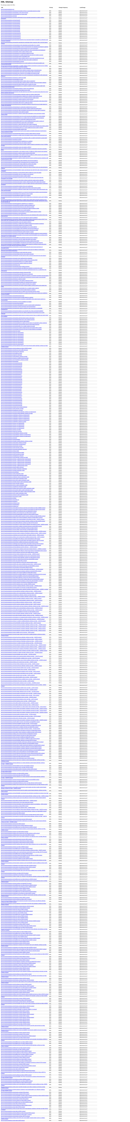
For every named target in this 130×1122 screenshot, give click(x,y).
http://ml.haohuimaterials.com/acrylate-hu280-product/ (13, 1068)
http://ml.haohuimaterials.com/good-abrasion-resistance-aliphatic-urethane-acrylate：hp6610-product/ (23, 630)
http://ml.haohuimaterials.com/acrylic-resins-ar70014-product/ (14, 919)
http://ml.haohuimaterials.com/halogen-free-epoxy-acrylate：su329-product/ (17, 680)
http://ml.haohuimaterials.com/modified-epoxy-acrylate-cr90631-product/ (17, 933)
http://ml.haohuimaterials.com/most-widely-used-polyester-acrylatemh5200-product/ (19, 529)
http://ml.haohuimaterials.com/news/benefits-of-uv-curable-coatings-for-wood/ (18, 326)
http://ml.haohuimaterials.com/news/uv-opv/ (10, 264)
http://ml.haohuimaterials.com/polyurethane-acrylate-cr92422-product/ (16, 974)
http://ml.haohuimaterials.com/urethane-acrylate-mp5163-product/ (15, 978)
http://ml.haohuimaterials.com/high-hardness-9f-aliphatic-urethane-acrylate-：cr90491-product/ (21, 641)
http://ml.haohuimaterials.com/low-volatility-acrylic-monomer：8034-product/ (17, 632)
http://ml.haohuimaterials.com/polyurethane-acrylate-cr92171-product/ (16, 899)
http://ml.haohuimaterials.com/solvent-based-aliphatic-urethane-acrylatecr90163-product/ (20, 557)
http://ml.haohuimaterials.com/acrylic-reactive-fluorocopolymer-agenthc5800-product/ (19, 559)
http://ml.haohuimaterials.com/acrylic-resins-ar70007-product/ (14, 909)
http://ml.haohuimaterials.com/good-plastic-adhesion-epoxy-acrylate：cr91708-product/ (20, 691)
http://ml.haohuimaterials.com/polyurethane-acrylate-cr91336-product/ (16, 1060)
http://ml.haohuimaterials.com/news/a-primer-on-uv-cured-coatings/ (15, 210)
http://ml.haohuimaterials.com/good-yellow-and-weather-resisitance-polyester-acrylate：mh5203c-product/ (24, 712)
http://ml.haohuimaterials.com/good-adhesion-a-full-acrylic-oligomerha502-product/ (19, 562)
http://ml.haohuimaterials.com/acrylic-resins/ (10, 331)
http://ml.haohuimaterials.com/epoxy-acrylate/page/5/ (12, 423)
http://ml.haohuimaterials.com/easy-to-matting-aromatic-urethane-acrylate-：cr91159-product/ (21, 642)
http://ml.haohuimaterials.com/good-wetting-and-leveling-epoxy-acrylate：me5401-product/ (21, 693)
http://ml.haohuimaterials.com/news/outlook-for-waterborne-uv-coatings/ (16, 141)
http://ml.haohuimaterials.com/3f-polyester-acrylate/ (12, 447)
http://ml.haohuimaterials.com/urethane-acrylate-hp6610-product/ (15, 956)
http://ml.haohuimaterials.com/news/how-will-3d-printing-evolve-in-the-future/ (17, 317)
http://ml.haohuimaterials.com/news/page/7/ (10, 25)
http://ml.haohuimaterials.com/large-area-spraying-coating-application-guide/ (17, 488)
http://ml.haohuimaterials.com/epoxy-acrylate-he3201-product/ (14, 773)
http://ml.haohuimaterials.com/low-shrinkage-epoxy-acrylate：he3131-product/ (18, 669)
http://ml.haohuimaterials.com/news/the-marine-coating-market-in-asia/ (16, 51)
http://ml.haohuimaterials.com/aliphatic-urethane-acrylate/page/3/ (15, 418)
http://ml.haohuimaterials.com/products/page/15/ (11, 366)
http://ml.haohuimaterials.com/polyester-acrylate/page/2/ (13, 444)
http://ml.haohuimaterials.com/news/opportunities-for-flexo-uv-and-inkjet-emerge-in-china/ (20, 10)
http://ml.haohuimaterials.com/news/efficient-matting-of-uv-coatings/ (16, 195)
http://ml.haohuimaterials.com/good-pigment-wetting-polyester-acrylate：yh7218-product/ (20, 728)
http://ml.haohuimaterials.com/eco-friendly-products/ (12, 483)
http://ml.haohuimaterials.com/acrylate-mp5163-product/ (13, 1103)
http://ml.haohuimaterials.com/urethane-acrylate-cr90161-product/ (15, 1057)
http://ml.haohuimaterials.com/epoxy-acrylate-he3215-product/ (14, 781)
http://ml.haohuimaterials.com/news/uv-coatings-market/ (13, 278)
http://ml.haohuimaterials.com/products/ (9, 361)
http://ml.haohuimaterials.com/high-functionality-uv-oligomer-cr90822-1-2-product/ (19, 1009)
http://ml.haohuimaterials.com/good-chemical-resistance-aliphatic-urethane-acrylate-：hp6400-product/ (23, 624)
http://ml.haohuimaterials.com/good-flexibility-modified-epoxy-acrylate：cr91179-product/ (20, 658)
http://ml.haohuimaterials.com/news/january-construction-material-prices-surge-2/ (19, 106)
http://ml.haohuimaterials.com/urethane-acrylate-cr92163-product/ (15, 992)
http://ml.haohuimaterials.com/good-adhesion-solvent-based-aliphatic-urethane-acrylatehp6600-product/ (23, 811)
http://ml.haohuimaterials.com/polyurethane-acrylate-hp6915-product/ (16, 989)
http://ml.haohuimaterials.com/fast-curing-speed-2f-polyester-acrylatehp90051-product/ (20, 565)
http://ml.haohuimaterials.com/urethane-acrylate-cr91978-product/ (15, 1032)
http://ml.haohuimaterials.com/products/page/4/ (11, 367)
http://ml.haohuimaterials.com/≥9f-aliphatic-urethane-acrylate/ (14, 457)
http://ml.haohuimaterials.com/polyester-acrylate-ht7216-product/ (15, 1034)
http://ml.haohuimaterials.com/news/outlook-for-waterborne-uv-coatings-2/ (17, 203)
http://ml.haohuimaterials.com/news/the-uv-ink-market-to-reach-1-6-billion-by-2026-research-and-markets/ (24, 151)
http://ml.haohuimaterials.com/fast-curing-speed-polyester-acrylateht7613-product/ (19, 733)
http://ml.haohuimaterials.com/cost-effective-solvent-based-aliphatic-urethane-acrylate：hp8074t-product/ (24, 809)
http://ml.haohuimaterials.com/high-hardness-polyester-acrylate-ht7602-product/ (18, 735)
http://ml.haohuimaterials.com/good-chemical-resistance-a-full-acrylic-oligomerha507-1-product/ (22, 580)
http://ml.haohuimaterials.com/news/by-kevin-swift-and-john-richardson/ (16, 258)
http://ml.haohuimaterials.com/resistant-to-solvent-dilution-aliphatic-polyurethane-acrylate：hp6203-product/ (24, 524)
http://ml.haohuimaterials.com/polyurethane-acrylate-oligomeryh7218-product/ (18, 1070)
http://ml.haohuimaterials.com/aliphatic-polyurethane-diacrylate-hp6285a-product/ (19, 947)
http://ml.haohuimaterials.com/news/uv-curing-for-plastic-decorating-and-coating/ (18, 239)
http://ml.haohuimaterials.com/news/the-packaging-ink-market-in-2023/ (16, 225)
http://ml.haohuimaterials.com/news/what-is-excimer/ (12, 61)
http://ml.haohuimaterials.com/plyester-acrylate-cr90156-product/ (15, 1049)
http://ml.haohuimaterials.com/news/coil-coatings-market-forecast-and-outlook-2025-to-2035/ (21, 327)
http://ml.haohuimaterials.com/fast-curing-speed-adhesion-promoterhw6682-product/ (19, 751)
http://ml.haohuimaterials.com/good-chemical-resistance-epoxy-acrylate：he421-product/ (20, 671)
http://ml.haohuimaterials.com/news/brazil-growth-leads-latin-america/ (16, 252)
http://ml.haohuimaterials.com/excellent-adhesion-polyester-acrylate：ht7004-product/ (20, 704)
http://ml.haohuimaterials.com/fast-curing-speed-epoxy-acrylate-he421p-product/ (18, 512)
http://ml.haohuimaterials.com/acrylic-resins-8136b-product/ (14, 912)
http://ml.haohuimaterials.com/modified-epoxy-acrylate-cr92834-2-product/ (17, 1054)
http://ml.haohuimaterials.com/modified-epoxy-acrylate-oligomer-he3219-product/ (18, 891)
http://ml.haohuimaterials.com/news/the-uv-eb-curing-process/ (14, 12)
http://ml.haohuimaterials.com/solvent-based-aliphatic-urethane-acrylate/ (17, 413)
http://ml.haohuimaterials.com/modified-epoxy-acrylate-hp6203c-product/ (17, 1102)
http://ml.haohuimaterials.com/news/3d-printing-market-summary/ (15, 266)
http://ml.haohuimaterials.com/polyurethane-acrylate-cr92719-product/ (16, 1000)
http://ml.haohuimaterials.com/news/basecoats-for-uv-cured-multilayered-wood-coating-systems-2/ (22, 121)
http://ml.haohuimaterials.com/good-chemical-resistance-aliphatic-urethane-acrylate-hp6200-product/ (23, 521)
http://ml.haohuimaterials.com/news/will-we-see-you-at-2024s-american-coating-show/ (20, 97)
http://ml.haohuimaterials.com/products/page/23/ (11, 369)
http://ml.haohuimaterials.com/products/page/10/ (11, 387)
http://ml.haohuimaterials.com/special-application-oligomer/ (14, 449)
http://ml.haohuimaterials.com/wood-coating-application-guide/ (14, 494)
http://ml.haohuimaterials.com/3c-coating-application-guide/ (14, 493)
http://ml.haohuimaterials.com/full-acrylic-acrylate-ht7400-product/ (15, 1037)
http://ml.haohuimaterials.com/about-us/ (9, 506)
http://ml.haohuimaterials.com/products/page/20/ (11, 372)
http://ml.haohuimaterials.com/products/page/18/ (11, 379)
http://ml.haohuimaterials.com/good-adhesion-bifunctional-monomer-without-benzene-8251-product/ (23, 753)
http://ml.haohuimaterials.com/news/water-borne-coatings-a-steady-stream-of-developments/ (21, 70)
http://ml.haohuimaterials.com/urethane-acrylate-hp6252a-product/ (15, 907)
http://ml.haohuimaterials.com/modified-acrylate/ (11, 353)
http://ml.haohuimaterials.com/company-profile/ (11, 496)
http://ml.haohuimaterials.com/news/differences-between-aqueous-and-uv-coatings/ (19, 237)
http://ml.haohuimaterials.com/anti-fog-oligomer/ (11, 354)
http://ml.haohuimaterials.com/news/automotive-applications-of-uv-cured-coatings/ (19, 226)
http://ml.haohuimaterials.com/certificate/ (10, 472)
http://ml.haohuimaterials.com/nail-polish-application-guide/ (14, 475)
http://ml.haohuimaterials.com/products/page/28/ (11, 405)
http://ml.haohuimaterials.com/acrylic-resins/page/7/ (12, 342)
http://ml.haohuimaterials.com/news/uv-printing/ (11, 139)
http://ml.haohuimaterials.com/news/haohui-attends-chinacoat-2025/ (16, 272)
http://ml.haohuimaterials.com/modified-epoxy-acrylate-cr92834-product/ (17, 1080)
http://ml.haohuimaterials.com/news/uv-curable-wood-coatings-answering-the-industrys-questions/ (22, 223)
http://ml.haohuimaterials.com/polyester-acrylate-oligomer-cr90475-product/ (17, 1014)
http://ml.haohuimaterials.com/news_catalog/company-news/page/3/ (16, 460)
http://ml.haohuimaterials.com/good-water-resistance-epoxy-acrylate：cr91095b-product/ (20, 682)
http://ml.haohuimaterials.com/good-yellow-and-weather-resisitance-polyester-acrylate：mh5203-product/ (24, 720)
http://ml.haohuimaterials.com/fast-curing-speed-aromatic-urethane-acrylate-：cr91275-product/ (22, 656)
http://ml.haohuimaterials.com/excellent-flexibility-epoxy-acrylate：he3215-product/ (19, 677)
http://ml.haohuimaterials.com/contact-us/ (10, 499)
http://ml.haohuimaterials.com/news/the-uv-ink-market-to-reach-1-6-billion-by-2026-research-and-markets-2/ (24, 154)
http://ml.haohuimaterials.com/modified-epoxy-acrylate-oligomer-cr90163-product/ (19, 885)
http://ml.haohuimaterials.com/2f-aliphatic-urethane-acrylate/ (14, 432)
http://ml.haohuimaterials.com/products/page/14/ (11, 382)
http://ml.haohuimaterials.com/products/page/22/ (11, 364)
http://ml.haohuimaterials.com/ (7, 9)
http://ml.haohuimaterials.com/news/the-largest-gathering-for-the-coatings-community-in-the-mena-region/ (24, 101)
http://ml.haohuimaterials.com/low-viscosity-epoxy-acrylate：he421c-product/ (18, 675)
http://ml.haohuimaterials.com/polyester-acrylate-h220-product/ (14, 1098)
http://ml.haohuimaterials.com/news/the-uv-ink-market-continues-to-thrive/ (17, 280)
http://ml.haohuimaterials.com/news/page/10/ (11, 33)
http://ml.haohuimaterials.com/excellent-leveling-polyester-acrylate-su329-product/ (19, 769)
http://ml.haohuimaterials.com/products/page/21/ (11, 376)
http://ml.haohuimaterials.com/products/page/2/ (11, 385)
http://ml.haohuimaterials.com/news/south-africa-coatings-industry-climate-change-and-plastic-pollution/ (23, 82)
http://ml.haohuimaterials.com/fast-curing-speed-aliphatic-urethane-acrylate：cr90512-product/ (21, 593)
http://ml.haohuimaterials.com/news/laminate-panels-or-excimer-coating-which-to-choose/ (20, 133)
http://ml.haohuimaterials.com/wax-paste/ (10, 450)
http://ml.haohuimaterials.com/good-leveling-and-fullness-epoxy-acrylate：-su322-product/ (21, 673)
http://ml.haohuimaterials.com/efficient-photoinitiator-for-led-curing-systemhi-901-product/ (20, 555)
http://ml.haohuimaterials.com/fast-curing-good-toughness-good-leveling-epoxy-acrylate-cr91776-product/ (24, 852)
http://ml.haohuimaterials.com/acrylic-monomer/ (11, 431)
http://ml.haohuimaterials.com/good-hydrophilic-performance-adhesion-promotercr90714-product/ (22, 741)
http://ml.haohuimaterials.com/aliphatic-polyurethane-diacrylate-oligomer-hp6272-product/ (20, 934)
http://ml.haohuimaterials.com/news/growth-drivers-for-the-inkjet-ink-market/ (17, 206)
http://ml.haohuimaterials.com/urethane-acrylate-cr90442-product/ (15, 888)
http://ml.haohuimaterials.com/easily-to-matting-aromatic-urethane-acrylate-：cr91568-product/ (21, 652)
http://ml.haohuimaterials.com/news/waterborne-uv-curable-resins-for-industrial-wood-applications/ (22, 117)
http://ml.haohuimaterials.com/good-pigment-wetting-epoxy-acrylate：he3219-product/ (20, 667)
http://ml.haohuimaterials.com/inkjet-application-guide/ (13, 470)
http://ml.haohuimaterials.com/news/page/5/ (10, 21)
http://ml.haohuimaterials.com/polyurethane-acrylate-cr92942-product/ (16, 1074)
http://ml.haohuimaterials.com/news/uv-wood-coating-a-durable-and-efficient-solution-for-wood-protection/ (24, 233)
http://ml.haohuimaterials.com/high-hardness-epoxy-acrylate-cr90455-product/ (18, 584)
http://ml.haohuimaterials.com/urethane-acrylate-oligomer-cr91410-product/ (17, 906)
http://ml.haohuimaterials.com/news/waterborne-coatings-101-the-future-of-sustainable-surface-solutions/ (24, 322)
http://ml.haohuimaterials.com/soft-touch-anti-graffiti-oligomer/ (14, 349)
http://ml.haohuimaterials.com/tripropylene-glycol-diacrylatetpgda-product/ (17, 802)
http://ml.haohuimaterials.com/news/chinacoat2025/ (12, 303)
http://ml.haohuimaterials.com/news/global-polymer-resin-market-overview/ (17, 253)
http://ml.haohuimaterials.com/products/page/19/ (11, 371)
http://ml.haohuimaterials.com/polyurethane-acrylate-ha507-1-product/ (16, 1114)
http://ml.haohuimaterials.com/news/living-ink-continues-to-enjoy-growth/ (17, 193)
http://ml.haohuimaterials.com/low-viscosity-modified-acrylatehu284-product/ (17, 737)
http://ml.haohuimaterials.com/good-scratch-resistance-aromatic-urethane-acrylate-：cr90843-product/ (23, 646)
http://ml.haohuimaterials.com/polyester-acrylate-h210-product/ (14, 1067)
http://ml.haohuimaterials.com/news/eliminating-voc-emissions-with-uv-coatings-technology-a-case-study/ (24, 137)
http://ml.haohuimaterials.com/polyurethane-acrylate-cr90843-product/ (16, 1051)
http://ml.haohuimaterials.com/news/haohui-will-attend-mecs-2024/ (15, 90)
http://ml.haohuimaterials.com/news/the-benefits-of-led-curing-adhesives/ (17, 186)
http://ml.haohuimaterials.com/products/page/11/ (11, 384)
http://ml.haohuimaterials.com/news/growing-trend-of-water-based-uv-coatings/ (18, 289)
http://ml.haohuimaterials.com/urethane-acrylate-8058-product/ (14, 805)
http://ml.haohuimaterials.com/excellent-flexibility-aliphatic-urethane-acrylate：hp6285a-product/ (22, 615)
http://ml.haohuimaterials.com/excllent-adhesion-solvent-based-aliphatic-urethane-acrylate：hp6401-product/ (25, 795)
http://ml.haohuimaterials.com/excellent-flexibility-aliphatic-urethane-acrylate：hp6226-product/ (21, 609)
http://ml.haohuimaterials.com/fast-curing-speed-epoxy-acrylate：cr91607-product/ (19, 661)
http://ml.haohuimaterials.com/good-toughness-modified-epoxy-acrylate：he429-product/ (20, 679)
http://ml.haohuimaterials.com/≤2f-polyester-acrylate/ (12, 452)
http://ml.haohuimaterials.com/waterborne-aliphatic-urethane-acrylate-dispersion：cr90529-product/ (23, 619)
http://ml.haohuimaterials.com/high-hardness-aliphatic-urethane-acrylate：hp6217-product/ (21, 604)
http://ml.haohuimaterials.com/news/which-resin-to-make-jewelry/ (15, 321)
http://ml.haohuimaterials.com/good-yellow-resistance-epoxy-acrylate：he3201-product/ (20, 663)
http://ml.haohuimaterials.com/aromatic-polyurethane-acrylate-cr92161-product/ (18, 867)
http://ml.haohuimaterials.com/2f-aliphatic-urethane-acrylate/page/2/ (16, 434)
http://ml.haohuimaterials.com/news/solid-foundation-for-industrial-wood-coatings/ (19, 282)
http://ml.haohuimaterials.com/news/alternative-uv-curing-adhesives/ (16, 68)
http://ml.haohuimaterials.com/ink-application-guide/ (12, 473)
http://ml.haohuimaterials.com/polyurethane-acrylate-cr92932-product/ (16, 1055)
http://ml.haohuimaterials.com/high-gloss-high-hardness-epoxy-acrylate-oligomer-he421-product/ (22, 814)
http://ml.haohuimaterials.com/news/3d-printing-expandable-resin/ (15, 56)
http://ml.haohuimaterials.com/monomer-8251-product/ (13, 812)
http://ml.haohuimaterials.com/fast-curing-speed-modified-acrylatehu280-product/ (18, 572)
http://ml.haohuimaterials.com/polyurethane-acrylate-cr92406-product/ (16, 348)
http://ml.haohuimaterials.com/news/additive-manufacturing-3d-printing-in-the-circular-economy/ (22, 242)
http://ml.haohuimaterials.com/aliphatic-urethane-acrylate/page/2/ (15, 419)
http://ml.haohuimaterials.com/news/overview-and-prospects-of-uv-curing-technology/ (19, 48)
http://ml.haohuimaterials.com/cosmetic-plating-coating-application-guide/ (17, 489)
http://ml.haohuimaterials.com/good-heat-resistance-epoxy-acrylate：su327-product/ (19, 699)
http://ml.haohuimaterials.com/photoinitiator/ (10, 439)
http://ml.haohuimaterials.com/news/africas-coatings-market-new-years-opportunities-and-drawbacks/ (23, 50)
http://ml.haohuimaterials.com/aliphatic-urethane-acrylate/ (13, 421)
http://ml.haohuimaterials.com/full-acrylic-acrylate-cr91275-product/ (15, 1047)
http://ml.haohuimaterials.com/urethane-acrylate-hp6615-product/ (15, 959)
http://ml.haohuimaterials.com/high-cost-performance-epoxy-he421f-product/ (17, 758)
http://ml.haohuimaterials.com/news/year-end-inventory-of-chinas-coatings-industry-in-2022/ (21, 211)
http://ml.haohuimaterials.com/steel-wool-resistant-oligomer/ (14, 406)
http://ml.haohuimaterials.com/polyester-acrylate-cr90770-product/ (15, 1116)
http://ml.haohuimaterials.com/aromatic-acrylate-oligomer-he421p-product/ (17, 840)
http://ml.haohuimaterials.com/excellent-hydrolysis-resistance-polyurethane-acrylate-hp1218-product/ (23, 509)
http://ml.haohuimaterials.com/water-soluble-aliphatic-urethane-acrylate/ (16, 441)
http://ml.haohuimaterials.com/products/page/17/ (11, 395)
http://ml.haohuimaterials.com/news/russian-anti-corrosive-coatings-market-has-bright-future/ (21, 108)
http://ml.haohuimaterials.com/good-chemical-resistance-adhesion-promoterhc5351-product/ (21, 571)
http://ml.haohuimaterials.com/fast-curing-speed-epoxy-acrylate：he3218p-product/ (19, 689)
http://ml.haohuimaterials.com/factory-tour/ (10, 502)
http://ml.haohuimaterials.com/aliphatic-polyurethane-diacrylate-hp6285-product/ (18, 925)
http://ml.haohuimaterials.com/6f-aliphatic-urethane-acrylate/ (14, 356)
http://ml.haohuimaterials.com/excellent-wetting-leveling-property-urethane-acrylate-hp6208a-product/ (23, 515)
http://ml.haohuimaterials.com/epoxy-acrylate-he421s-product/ (14, 831)
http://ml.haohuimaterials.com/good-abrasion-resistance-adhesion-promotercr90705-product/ (21, 748)
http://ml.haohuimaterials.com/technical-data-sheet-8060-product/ (15, 774)
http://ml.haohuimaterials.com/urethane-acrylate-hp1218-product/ (15, 868)
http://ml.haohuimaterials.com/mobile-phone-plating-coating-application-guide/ (18, 491)
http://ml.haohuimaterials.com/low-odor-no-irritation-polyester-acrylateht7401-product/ (19, 726)
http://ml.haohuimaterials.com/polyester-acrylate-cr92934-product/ (15, 998)
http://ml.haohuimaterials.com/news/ (9, 15)
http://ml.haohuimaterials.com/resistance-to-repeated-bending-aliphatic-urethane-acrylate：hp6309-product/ (24, 617)
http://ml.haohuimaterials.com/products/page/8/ (11, 389)
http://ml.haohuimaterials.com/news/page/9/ (10, 31)
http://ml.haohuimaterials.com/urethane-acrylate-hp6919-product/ (15, 1007)
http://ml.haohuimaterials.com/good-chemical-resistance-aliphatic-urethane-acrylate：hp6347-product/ (23, 626)
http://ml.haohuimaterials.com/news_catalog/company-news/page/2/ (16, 459)
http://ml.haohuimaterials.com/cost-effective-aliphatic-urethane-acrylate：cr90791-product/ (21, 602)
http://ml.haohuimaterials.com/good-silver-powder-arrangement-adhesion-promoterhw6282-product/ (23, 745)
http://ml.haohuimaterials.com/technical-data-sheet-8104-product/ (15, 756)
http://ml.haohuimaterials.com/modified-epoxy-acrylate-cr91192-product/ (17, 848)
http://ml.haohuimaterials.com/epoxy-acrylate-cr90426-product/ (14, 846)
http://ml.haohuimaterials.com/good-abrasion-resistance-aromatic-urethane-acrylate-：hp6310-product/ (23, 644)
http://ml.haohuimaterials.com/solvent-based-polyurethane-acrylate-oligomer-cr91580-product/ (21, 855)
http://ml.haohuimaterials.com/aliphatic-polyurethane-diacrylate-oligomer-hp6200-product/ (20, 938)
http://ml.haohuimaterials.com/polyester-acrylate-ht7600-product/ (15, 1064)
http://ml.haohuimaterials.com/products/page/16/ (11, 363)
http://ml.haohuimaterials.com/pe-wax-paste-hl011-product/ (14, 560)
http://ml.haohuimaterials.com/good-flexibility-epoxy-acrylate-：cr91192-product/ (18, 654)
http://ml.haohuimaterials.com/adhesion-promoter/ (12, 410)
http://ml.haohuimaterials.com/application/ (10, 504)
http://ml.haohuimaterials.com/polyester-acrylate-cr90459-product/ (15, 1022)
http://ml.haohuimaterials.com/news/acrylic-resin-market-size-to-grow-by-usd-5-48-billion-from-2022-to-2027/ (24, 125)
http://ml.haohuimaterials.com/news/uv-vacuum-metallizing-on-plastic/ (16, 301)
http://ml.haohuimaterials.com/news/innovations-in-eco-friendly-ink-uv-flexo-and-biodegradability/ (22, 310)
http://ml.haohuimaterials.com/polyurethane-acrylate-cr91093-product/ (16, 984)
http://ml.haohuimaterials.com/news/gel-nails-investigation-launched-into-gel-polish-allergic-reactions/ (23, 110)
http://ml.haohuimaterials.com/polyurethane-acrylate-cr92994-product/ (16, 1105)
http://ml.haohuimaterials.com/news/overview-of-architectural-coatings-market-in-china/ (20, 208)
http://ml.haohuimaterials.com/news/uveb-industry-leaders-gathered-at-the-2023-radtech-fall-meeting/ (23, 181)
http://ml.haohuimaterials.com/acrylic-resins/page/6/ (12, 339)
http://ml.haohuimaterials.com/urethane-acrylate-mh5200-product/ (15, 1028)
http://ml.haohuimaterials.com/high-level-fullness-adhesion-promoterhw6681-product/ (19, 743)
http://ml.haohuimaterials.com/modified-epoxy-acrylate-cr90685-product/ (17, 914)
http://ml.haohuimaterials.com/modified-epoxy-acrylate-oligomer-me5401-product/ (19, 827)
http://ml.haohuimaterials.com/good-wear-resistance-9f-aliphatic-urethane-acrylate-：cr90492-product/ (23, 648)
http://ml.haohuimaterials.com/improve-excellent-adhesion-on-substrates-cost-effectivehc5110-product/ (23, 574)
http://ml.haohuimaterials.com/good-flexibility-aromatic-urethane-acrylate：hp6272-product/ (21, 622)
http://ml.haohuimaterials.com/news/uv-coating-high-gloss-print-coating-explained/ (19, 124)
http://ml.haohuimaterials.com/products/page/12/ (11, 380)
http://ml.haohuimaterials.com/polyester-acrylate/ (11, 446)
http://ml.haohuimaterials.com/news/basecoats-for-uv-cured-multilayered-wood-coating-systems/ (22, 127)
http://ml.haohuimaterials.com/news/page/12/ (11, 36)
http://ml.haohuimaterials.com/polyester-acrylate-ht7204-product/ (15, 1015)
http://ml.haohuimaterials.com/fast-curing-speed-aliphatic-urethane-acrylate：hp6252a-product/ (22, 608)
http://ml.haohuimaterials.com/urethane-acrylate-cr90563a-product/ (15, 1079)
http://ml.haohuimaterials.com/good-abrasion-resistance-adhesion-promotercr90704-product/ (21, 746)
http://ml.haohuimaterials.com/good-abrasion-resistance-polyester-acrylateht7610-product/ (21, 961)
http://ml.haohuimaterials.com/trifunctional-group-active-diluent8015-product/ (17, 834)
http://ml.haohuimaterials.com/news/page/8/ (10, 28)
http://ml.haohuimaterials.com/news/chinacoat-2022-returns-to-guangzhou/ (17, 165)
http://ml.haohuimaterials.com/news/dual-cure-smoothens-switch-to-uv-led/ (17, 53)
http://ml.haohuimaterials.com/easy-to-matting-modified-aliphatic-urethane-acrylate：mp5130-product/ (23, 621)
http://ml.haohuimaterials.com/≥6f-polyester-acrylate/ (12, 454)
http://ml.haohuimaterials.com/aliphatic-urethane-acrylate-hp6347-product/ (17, 964)
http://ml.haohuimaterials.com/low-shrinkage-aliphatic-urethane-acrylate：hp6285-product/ (21, 613)
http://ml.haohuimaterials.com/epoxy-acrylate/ (11, 429)
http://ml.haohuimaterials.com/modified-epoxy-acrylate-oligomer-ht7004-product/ (18, 987)
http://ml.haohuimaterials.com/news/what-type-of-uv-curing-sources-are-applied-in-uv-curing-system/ (23, 116)
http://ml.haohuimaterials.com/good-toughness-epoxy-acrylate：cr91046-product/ (19, 697)
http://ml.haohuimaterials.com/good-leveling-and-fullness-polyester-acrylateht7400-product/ (21, 725)
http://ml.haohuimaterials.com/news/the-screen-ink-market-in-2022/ (15, 156)
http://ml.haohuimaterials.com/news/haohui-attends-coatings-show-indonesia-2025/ (19, 259)
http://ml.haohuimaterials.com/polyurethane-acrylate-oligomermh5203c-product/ (18, 1065)
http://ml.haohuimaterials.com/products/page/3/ (11, 377)
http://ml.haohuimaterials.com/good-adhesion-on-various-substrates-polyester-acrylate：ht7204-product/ (24, 710)
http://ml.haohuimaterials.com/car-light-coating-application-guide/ (15, 480)
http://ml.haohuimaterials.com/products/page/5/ (11, 397)
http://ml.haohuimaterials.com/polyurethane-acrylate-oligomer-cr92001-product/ (18, 966)
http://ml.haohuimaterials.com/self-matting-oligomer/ (12, 467)
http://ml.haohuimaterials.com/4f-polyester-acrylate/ (12, 408)
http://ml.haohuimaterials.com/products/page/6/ (11, 390)
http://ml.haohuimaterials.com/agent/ (9, 437)
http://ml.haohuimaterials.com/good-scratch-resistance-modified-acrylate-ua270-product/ (20, 738)
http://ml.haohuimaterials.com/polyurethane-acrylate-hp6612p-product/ (16, 1097)
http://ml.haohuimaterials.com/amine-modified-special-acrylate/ (14, 358)
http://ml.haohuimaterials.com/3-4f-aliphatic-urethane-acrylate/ (14, 359)
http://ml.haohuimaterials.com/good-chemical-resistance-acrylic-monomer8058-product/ (20, 779)
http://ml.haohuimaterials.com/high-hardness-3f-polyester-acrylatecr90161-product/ (19, 582)
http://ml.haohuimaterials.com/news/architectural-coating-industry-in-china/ (17, 231)
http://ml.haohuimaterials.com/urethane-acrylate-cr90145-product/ (15, 968)
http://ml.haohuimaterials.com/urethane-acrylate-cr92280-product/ (15, 1012)
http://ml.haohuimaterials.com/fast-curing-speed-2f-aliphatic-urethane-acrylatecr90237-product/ (22, 517)
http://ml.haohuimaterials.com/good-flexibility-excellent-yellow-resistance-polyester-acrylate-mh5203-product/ (25, 1095)
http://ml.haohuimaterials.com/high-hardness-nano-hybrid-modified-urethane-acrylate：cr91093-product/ (24, 660)
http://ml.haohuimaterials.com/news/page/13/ (11, 38)
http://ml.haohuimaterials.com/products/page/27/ (11, 402)
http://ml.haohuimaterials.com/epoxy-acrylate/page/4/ (12, 428)
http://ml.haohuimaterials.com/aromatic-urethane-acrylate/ (13, 442)
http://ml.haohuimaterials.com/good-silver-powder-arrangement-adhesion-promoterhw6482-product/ (23, 750)
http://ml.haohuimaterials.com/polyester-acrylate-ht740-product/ (15, 1092)
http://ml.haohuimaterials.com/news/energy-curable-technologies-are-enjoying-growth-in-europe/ (22, 54)
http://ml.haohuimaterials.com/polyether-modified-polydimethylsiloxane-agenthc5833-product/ (21, 526)
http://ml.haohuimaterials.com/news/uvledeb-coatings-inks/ (14, 129)
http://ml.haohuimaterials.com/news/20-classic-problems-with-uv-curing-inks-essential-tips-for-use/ (22, 58)
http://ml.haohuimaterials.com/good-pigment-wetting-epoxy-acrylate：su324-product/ (19, 687)
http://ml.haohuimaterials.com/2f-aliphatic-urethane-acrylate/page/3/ (16, 436)
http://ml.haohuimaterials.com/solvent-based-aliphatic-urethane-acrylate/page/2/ (18, 411)
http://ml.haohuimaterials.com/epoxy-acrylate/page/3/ (12, 424)
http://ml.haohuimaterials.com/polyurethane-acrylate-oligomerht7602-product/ (18, 1112)
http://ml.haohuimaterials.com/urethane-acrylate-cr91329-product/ (15, 943)
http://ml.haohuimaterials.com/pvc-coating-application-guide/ (14, 485)
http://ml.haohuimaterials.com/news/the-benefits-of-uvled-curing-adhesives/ (17, 88)
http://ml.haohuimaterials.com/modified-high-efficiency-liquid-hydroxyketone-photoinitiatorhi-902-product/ (24, 550)
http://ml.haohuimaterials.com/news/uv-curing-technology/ (13, 213)
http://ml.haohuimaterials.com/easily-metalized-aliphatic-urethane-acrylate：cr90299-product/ (21, 585)
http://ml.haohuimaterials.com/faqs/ (8, 498)
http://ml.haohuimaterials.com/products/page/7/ (11, 374)
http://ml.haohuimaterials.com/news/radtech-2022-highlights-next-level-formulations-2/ (20, 228)
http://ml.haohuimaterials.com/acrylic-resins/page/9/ (12, 344)
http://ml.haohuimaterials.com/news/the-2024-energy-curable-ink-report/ (16, 102)
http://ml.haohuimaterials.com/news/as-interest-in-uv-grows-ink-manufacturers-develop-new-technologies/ (24, 192)
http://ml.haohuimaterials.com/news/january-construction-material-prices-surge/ (18, 119)
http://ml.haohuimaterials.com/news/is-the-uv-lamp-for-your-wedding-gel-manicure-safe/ (20, 73)
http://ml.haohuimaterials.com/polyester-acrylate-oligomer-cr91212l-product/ (17, 1006)
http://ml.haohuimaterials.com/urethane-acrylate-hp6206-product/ (15, 941)
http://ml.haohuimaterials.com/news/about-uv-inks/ (12, 79)
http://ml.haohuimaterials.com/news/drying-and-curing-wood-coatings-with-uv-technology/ (20, 71)
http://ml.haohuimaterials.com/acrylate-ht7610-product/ (13, 1106)
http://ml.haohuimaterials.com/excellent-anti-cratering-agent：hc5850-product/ (18, 807)
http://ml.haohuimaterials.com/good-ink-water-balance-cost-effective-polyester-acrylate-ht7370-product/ (23, 1062)
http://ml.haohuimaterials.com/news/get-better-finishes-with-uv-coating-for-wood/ (18, 84)
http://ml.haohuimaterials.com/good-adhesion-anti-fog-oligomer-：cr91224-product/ (19, 546)
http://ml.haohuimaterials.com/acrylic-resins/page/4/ (12, 334)
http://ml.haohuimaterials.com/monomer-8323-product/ (13, 823)
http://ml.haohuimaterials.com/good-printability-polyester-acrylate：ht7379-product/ (19, 723)
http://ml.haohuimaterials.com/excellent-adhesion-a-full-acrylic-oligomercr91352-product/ (20, 577)
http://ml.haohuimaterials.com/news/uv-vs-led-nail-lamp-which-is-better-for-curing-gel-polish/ (21, 172)
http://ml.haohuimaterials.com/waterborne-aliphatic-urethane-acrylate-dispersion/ (18, 594)
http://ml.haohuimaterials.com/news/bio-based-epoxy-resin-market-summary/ (18, 319)
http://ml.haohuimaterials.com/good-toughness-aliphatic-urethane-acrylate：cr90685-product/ (21, 665)
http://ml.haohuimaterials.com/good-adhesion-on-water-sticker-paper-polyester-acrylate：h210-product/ (23, 706)
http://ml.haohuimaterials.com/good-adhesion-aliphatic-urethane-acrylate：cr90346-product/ (21, 591)
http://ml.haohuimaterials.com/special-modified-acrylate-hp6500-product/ (17, 858)
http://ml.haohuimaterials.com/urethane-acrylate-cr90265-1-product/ (16, 889)
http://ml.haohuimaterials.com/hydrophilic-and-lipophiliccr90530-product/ (17, 567)
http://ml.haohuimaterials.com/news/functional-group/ (12, 295)
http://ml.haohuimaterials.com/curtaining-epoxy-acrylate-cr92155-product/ (17, 767)
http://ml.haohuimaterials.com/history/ (9, 501)
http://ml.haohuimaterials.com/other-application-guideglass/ (14, 468)
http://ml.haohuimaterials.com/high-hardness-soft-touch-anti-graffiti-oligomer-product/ (19, 552)
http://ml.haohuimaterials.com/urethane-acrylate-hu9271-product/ (15, 1010)
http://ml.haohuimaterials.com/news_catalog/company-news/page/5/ (16, 463)
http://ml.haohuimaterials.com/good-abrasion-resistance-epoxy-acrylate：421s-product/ (20, 695)
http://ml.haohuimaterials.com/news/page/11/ (11, 34)
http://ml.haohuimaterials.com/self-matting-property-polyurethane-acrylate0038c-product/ (20, 721)
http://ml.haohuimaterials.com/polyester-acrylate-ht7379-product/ (15, 1093)
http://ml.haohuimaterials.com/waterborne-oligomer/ (12, 455)
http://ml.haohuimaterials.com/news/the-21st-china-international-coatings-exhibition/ (19, 217)
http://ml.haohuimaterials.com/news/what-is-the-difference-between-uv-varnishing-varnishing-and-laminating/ (25, 275)
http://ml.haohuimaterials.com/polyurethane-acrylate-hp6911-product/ (16, 1059)
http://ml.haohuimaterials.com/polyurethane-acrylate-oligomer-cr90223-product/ (18, 1052)
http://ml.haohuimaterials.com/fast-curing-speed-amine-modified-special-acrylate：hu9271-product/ (22, 536)
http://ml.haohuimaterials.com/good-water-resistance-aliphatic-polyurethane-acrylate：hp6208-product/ (23, 531)
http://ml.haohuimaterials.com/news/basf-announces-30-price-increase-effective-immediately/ (21, 329)
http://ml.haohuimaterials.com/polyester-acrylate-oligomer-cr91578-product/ (17, 980)
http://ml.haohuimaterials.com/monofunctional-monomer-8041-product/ (16, 839)
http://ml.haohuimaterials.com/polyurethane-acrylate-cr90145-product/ (16, 1082)
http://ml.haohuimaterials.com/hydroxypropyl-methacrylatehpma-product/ (17, 825)
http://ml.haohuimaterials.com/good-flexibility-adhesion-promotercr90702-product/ (19, 740)
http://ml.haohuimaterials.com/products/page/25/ (11, 400)
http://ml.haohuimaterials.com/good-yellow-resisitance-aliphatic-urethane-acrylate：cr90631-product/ (23, 596)
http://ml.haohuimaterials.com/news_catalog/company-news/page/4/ (16, 462)
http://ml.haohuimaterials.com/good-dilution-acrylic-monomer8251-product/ (17, 765)
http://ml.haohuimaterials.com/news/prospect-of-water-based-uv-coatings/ (17, 297)
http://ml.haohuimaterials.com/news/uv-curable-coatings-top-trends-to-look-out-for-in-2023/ (21, 187)
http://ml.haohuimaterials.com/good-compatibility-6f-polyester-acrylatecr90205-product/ (20, 611)
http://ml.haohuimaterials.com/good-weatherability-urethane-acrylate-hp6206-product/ (19, 514)
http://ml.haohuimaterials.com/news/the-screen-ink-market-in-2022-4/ (16, 221)
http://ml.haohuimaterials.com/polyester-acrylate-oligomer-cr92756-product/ (17, 1001)
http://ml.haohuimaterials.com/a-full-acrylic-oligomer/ (12, 351)
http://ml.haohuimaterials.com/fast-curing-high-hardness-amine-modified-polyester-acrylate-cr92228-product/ (24, 994)
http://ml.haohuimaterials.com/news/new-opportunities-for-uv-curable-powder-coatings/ (20, 288)
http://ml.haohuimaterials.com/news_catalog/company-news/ (14, 465)
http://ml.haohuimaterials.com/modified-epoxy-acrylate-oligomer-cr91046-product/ (19, 879)
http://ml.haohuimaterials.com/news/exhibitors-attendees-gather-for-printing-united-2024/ (20, 94)
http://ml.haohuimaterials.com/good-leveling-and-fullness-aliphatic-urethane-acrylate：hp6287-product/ (23, 850)
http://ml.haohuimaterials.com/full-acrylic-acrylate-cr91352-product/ (15, 1023)
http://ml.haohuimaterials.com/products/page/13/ (11, 392)
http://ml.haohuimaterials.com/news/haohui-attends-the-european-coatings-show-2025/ (20, 240)
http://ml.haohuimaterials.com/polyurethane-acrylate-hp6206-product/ (16, 931)
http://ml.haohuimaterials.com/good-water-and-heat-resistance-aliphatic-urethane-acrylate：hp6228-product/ (24, 606)
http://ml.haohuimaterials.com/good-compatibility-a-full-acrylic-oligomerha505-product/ (20, 575)
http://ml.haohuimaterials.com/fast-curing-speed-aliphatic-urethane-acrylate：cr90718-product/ (21, 600)
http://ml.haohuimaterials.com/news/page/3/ (10, 20)
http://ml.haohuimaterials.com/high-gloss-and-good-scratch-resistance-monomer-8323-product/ (22, 754)
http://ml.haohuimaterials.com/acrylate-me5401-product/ (13, 1111)
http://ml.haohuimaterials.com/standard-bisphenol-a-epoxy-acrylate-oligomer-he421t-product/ (21, 782)
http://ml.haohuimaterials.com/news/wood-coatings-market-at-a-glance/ (16, 263)
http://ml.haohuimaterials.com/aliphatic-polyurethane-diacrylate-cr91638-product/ (18, 865)
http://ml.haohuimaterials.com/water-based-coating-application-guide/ (16, 481)
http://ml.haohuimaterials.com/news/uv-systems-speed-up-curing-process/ (17, 99)
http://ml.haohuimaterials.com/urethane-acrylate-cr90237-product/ (15, 924)
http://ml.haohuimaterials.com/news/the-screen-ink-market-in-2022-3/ (16, 142)
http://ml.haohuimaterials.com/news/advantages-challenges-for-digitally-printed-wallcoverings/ (21, 96)
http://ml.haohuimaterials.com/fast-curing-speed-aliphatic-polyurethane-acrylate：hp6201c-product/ (22, 519)
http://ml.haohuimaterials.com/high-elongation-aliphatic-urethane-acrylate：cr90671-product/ (21, 598)
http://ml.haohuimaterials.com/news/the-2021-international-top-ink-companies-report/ (19, 162)
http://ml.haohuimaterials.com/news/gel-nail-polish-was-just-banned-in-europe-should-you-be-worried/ (23, 277)
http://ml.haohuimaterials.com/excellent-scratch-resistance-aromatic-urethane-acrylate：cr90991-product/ (24, 650)
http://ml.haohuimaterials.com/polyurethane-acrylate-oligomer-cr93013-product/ (18, 1035)
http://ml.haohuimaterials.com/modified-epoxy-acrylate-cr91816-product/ (17, 853)
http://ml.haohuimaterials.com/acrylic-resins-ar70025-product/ (14, 916)
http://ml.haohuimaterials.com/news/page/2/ (10, 29)
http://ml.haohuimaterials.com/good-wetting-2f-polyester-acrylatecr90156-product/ (19, 587)
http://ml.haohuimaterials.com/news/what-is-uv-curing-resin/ (14, 14)
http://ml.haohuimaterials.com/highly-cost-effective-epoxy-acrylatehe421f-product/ (19, 511)
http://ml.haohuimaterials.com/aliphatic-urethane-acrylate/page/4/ (15, 416)
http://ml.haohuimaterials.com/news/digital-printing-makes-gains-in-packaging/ (18, 80)
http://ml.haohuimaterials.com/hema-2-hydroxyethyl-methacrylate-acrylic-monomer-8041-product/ (22, 579)
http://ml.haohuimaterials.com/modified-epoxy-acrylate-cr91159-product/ (17, 927)
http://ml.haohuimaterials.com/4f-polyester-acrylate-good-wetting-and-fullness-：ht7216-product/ (22, 569)
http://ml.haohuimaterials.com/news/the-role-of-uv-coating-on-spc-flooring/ (17, 174)
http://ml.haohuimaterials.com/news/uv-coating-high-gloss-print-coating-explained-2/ (19, 59)
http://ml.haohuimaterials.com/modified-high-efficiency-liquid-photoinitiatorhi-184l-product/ (20, 538)
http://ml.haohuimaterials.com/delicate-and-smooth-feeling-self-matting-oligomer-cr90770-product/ (22, 540)
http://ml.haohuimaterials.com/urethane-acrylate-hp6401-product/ (15, 856)
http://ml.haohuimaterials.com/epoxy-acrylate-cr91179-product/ (14, 873)
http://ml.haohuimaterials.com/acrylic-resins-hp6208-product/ (14, 936)
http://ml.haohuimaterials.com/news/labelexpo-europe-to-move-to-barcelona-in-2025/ (19, 230)
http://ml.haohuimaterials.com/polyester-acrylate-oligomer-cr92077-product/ (17, 985)
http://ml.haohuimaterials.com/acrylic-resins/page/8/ (12, 340)
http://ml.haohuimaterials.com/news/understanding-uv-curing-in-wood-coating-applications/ (21, 304)
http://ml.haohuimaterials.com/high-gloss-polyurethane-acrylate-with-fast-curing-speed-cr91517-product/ (23, 949)
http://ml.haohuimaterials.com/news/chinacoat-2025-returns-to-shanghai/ (17, 274)
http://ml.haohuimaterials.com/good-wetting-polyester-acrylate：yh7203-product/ (18, 714)
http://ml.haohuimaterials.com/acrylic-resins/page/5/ (12, 332)
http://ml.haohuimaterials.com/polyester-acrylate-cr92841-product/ (15, 969)
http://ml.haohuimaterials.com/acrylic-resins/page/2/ (12, 337)
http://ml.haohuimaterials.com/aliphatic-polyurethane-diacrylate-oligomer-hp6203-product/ (20, 920)
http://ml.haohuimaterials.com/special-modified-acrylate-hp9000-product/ (17, 911)
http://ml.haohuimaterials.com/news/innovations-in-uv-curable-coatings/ (16, 261)
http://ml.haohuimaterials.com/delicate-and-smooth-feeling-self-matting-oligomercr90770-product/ (22, 543)
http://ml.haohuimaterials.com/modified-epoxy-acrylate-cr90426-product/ (17, 1043)
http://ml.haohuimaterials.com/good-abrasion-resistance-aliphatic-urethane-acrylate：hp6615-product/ (23, 628)
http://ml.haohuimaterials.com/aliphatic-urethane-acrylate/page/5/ (15, 415)
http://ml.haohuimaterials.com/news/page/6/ (10, 26)
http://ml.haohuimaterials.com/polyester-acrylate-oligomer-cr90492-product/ (17, 990)
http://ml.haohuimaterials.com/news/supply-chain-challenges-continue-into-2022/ (18, 163)
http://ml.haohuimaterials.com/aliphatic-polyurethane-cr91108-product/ (16, 874)
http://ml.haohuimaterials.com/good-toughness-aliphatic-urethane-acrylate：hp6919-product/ (21, 637)
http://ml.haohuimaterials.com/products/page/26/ (11, 403)
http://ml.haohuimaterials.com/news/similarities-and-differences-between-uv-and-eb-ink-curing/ (21, 268)
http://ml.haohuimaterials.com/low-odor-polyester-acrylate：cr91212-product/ (18, 718)
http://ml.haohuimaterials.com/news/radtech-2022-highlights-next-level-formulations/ (19, 160)
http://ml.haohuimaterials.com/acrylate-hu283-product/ (13, 1120)
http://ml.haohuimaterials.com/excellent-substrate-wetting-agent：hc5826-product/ (19, 800)
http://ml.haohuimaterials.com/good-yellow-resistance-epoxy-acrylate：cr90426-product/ (20, 554)
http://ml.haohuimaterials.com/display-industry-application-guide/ (15, 476)
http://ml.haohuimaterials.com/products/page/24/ (11, 398)
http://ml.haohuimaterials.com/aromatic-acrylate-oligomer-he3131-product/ (17, 842)
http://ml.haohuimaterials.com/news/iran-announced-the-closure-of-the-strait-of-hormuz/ (20, 324)
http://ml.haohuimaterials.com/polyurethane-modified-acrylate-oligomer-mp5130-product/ (20, 950)
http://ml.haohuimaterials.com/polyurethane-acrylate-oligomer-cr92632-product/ (18, 963)
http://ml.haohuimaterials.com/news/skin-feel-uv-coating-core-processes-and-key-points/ (20, 291)
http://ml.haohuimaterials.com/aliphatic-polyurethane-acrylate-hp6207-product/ (18, 893)
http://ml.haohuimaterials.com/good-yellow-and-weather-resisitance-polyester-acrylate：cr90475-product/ (24, 708)
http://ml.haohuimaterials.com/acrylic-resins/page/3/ (12, 335)
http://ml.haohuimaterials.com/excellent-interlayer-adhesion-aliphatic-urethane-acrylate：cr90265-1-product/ (24, 589)
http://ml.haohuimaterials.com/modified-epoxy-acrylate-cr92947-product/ (17, 1041)
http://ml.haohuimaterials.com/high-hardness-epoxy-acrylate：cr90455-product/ (18, 701)
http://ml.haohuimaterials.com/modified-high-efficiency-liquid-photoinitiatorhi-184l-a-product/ (21, 545)
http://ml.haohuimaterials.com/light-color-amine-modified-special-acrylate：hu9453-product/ (21, 564)
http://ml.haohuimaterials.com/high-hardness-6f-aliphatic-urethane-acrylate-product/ (19, 527)
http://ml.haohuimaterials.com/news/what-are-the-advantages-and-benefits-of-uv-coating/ (20, 45)
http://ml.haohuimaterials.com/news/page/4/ (10, 23)
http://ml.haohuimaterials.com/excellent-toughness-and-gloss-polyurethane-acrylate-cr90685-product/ (23, 507)
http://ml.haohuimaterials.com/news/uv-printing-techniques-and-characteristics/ (18, 306)
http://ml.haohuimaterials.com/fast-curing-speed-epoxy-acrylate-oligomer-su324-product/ (20, 833)
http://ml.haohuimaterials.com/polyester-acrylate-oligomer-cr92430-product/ (17, 1017)
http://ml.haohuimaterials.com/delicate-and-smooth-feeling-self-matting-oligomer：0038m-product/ (22, 535)
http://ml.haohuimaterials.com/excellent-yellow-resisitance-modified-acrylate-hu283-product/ (21, 732)
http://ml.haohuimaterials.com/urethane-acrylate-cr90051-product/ (15, 952)
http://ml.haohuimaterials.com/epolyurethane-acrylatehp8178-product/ (16, 883)
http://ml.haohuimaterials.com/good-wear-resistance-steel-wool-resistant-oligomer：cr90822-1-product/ (23, 548)
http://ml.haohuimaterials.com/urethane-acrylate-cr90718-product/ (15, 1019)
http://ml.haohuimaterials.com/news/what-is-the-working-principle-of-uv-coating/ (18, 283)
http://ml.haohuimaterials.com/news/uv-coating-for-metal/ (13, 77)
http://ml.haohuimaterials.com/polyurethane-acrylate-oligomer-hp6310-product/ (18, 958)
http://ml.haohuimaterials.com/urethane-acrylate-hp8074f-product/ (15, 1020)
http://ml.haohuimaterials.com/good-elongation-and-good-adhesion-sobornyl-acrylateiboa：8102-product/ (24, 804)
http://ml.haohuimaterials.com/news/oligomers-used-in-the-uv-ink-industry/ (17, 122)
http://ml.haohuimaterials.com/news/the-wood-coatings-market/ (14, 111)
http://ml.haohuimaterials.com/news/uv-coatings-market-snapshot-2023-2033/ (18, 153)
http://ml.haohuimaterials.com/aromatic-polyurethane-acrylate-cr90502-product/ (18, 886)
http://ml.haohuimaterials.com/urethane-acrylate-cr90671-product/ (15, 897)
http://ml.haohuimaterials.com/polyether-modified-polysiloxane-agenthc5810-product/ (19, 542)
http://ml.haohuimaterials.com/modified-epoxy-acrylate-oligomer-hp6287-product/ (18, 939)
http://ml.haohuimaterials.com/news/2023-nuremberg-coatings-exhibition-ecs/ (18, 205)
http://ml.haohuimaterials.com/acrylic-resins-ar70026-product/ (14, 922)
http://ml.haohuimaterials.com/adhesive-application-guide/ (13, 486)
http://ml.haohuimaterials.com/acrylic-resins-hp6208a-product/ (14, 917)
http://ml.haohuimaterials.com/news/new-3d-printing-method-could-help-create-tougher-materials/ (22, 180)
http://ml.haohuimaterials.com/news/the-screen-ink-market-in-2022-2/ (16, 147)
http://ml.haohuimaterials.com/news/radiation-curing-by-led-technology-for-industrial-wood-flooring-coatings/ (24, 46)
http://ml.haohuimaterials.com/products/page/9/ (11, 393)
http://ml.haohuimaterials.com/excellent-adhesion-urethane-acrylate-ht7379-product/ (19, 522)
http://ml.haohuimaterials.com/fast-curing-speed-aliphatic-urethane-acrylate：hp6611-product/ (21, 639)
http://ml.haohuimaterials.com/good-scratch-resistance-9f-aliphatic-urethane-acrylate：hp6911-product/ (23, 533)
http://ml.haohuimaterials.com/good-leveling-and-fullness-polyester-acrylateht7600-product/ (21, 730)
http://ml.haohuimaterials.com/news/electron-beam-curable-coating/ (15, 175)
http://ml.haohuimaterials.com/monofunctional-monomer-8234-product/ (16, 819)
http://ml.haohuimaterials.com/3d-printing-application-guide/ (14, 478)
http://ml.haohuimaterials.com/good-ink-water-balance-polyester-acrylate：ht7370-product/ (21, 716)
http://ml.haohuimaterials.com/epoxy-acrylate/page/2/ (12, 426)
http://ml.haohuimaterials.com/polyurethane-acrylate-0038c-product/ (16, 1100)
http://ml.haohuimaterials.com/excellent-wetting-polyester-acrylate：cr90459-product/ (19, 702)
